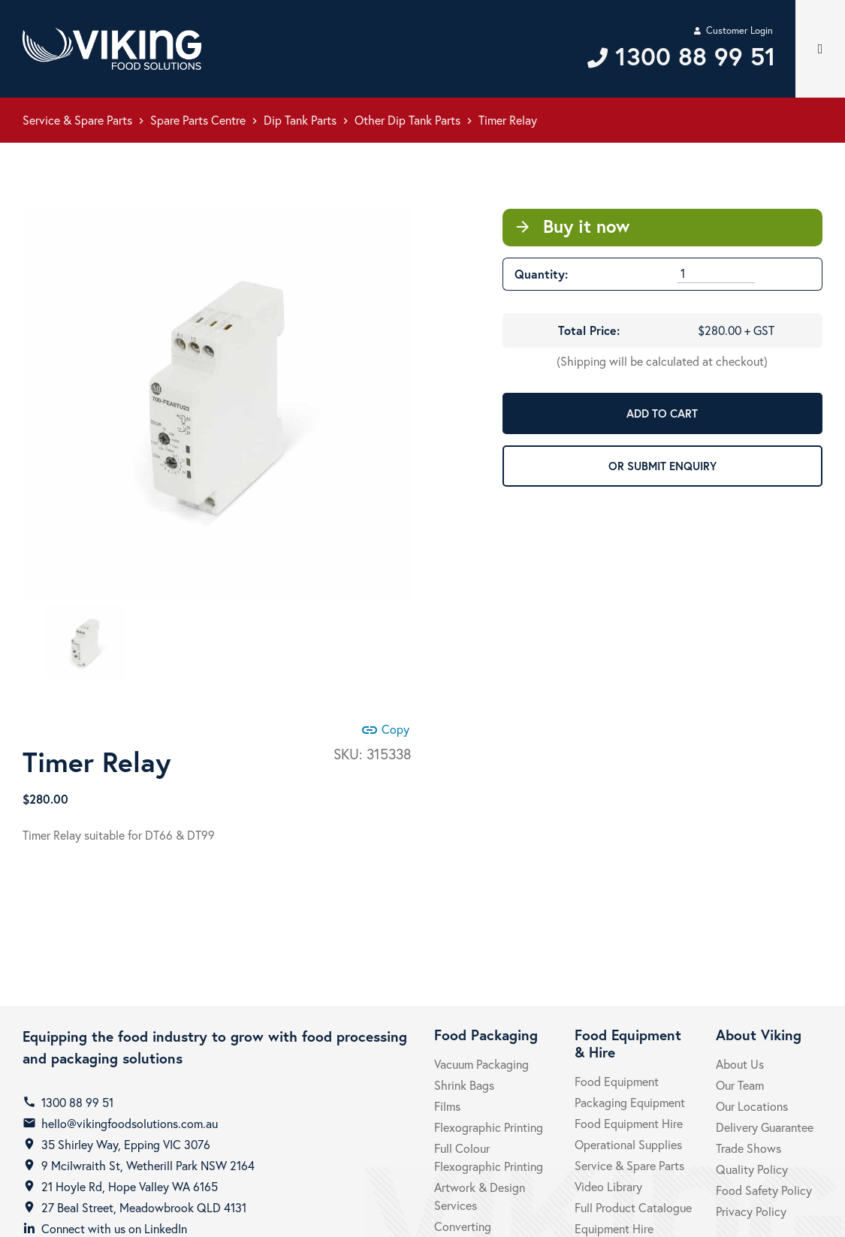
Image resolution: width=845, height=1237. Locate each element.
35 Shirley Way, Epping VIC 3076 (125, 1144)
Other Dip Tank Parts (407, 120)
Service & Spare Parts (77, 120)
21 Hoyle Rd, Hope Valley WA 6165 (129, 1186)
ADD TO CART (662, 413)
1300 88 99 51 (77, 1102)
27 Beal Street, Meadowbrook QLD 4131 (143, 1207)
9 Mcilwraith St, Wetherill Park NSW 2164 (148, 1165)
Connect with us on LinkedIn (114, 1228)
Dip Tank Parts (300, 120)
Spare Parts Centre (198, 120)
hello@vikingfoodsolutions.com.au (129, 1123)
